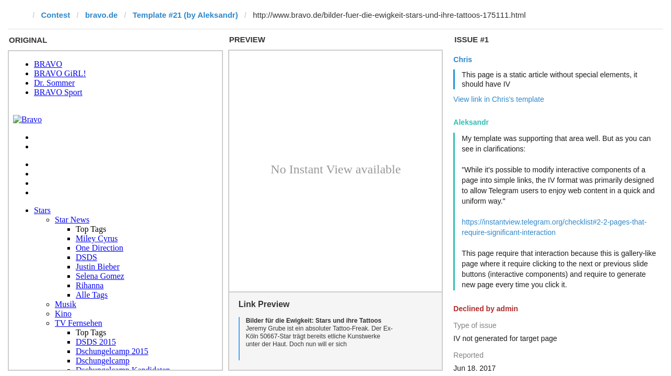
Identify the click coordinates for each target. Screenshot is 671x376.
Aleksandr (471, 122)
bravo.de (101, 14)
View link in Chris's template (498, 99)
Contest (55, 14)
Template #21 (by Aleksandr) (185, 14)
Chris (462, 59)
